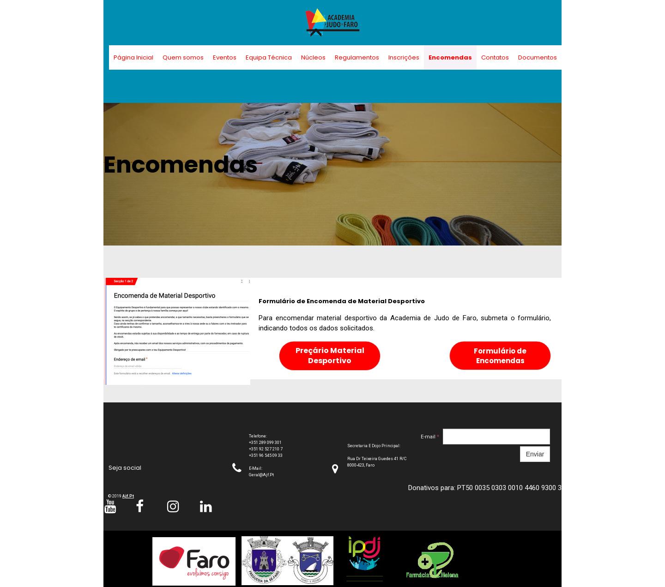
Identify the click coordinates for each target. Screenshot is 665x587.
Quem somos (183, 57)
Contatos (495, 57)
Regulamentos (357, 57)
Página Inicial (133, 57)
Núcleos (313, 57)
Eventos (224, 57)
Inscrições (403, 57)
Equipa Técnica (269, 57)
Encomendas (450, 57)
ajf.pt (128, 496)
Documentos (537, 57)
